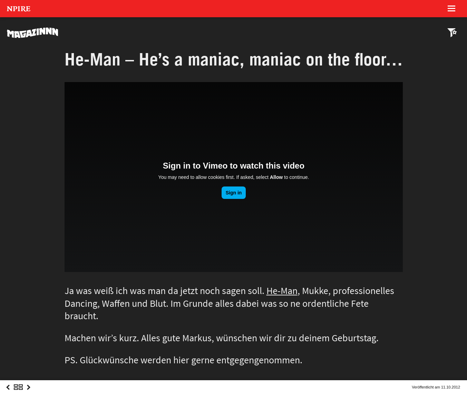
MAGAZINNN (33, 33)
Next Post (28, 393)
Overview (18, 393)
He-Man (282, 291)
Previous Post (7, 393)
